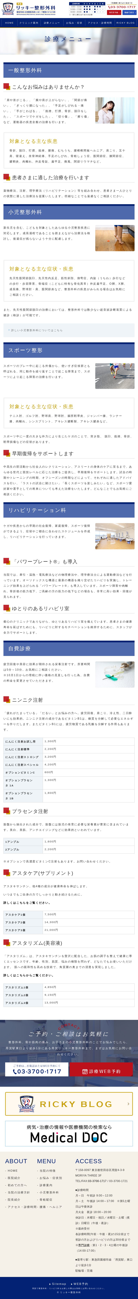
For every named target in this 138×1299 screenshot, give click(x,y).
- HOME (11, 1170)
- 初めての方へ (16, 1185)
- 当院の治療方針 (17, 1192)
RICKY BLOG (126, 23)
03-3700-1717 (97, 1181)
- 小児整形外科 (48, 1192)
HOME (9, 23)
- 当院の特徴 (46, 1170)
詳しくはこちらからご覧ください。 (29, 975)
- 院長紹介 (13, 1199)
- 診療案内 (45, 1185)
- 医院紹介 (13, 1177)
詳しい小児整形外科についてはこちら (37, 330)
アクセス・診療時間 (100, 23)
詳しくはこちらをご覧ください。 (27, 902)
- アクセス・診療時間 (21, 1206)
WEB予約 (81, 1283)
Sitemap (59, 1283)
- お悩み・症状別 (49, 1177)
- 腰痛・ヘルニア (49, 1206)
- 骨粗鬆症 (45, 1199)
